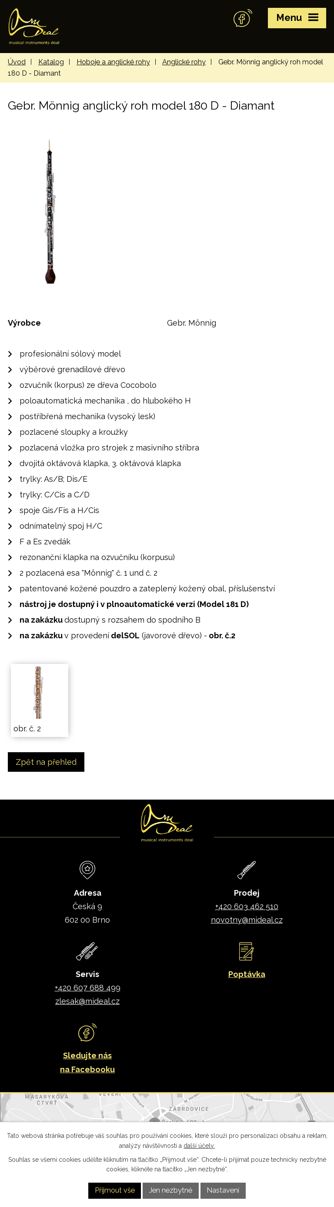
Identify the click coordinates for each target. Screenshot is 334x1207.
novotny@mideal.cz (247, 919)
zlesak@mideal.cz (87, 1001)
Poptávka (246, 974)
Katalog (51, 62)
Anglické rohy (184, 62)
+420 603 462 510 (246, 906)
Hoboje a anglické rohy (113, 62)
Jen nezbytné (170, 1190)
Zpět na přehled (46, 762)
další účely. (199, 1145)
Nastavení (223, 1190)
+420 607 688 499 (87, 987)
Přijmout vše (115, 1190)
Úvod (17, 62)
